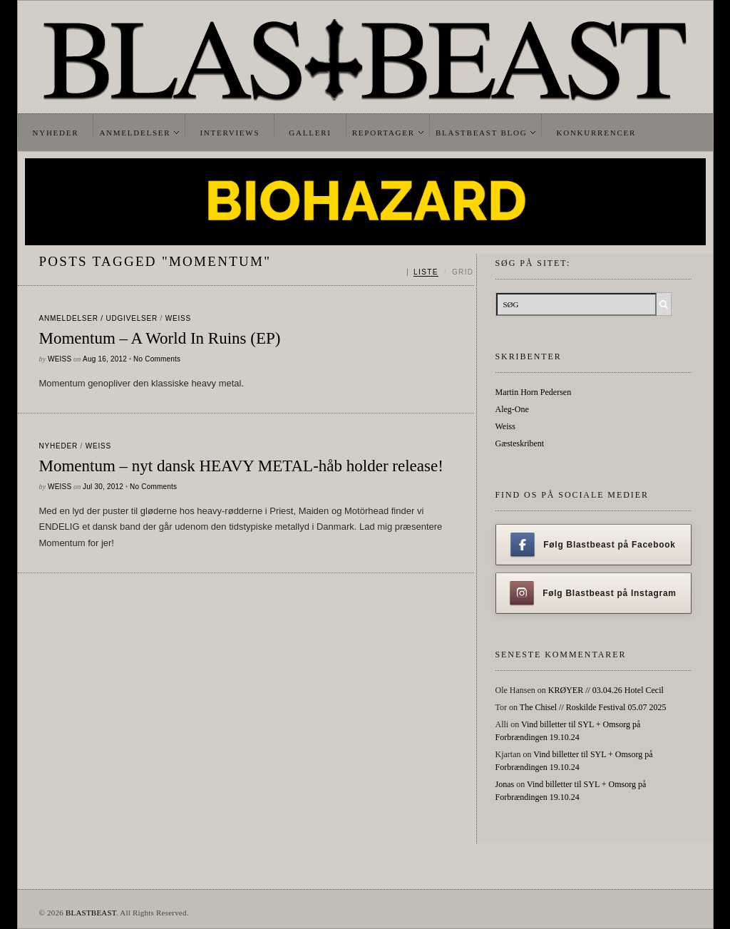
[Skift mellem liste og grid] (440, 272)
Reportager (383, 132)
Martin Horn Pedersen (533, 392)
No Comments (156, 359)
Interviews (229, 132)
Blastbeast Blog (482, 132)
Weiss (178, 318)
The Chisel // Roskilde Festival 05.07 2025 (593, 707)
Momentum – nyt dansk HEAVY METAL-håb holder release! (241, 466)
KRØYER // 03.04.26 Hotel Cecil (606, 690)
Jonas (505, 784)
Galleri (310, 132)
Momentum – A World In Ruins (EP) (160, 338)
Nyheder (56, 132)
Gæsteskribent (520, 443)
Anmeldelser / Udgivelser (98, 318)
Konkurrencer (596, 132)
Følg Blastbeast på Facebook (592, 545)
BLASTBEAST (91, 912)
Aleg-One (512, 409)
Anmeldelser (134, 132)
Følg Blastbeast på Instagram (593, 593)
